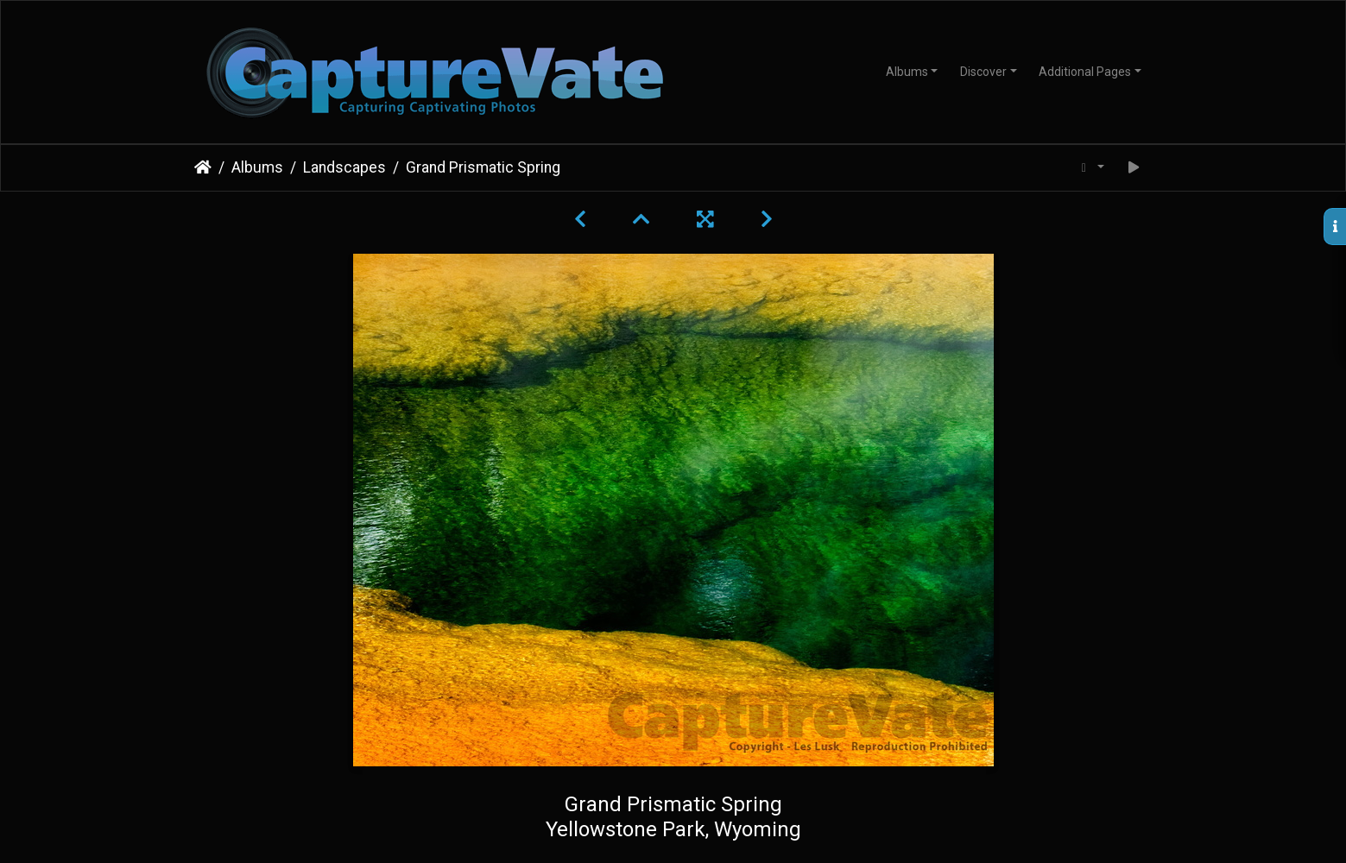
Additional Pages (1085, 72)
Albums (907, 72)
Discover (983, 72)
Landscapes (344, 167)
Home (203, 167)
